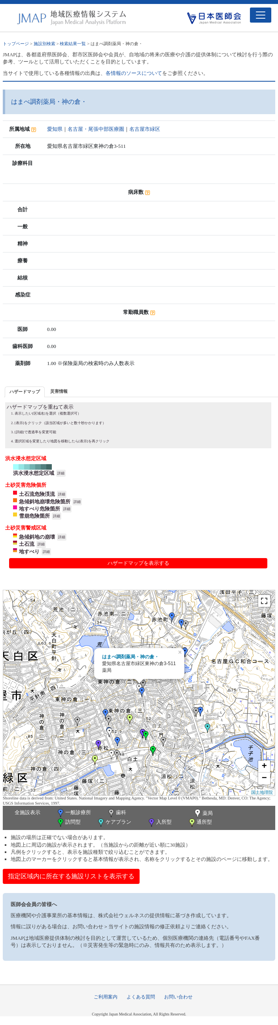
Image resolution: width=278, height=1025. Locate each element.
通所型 (199, 822)
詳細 (60, 473)
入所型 (159, 822)
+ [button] (264, 767)
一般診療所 (73, 813)
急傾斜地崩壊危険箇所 (44, 502)
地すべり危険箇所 (39, 509)
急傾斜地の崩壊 (37, 537)
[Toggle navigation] (261, 15)
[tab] (25, 391)
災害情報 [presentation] (59, 391)
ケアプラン (113, 822)
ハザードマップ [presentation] (24, 391)
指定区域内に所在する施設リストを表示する (71, 876)
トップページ (16, 43)
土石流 (26, 544)
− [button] (264, 778)
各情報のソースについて (134, 73)
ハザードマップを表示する (138, 563)
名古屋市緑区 (144, 129)
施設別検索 (44, 43)
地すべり (29, 552)
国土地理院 (262, 792)
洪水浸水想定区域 (33, 473)
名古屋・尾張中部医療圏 (96, 129)
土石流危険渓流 (37, 494)
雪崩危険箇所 (34, 516)
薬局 (203, 813)
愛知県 (54, 129)
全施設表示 (27, 812)
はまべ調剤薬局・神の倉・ (130, 657)
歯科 (116, 813)
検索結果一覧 (73, 43)
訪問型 (68, 822)
